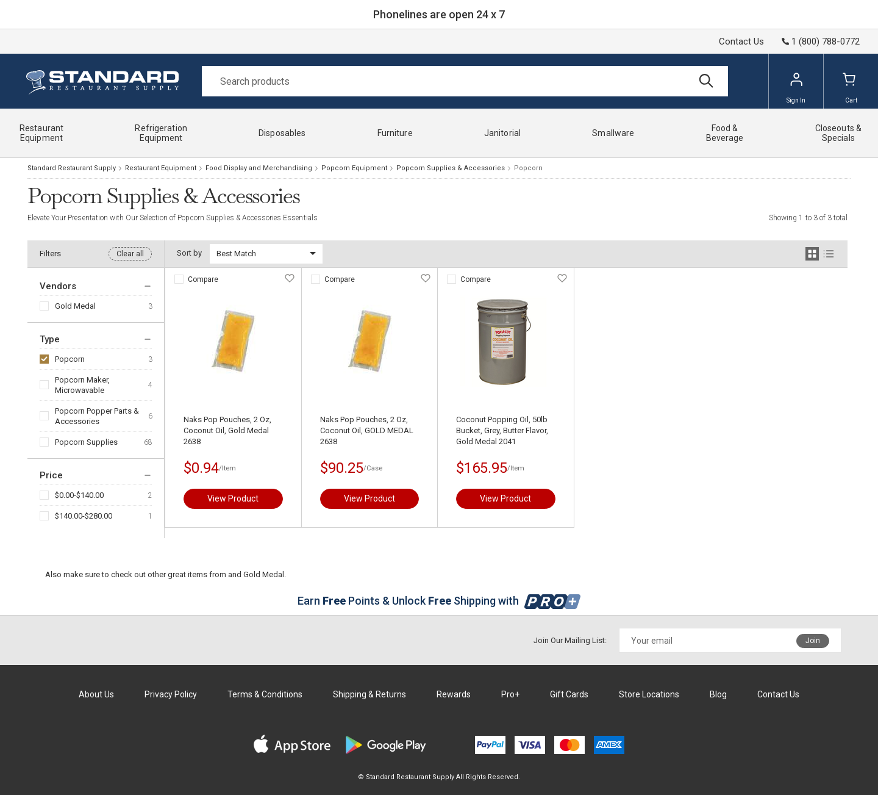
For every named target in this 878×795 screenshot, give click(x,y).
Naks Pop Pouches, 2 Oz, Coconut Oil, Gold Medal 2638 (227, 430)
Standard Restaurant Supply (71, 168)
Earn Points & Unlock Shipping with (439, 600)
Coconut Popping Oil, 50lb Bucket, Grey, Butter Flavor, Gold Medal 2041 (502, 430)
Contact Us (741, 41)
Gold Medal (75, 306)
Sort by (189, 252)
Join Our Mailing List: (570, 640)
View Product (233, 498)
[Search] (465, 81)
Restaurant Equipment (160, 168)
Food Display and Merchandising (258, 168)
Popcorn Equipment (354, 168)
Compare (203, 279)
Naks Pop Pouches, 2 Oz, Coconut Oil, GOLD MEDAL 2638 (366, 430)
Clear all (130, 254)
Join (812, 640)
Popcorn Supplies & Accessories (450, 168)
